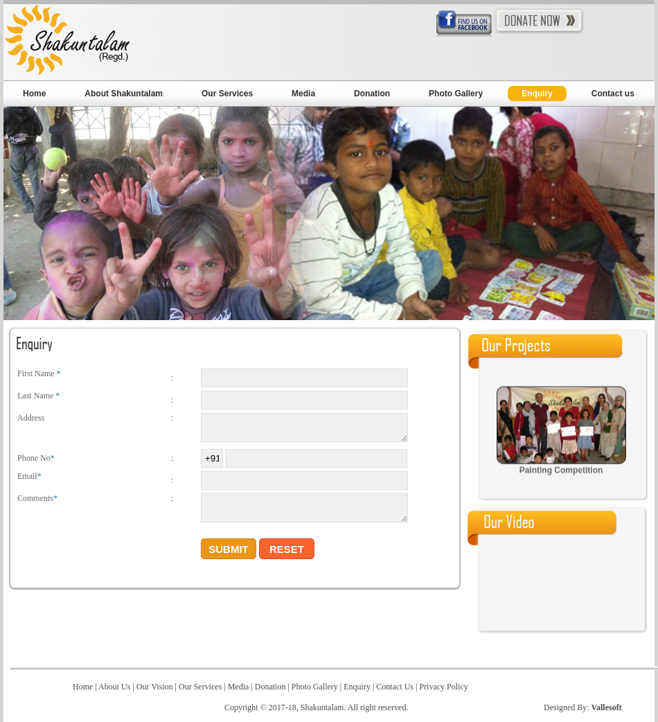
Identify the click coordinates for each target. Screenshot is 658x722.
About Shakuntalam (124, 93)
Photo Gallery (456, 93)
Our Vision (155, 687)
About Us (114, 687)
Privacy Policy (442, 687)
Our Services (227, 93)
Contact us (613, 93)
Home (34, 93)
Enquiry (537, 93)
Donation (372, 93)
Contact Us (395, 687)
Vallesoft (606, 707)
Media (303, 93)
